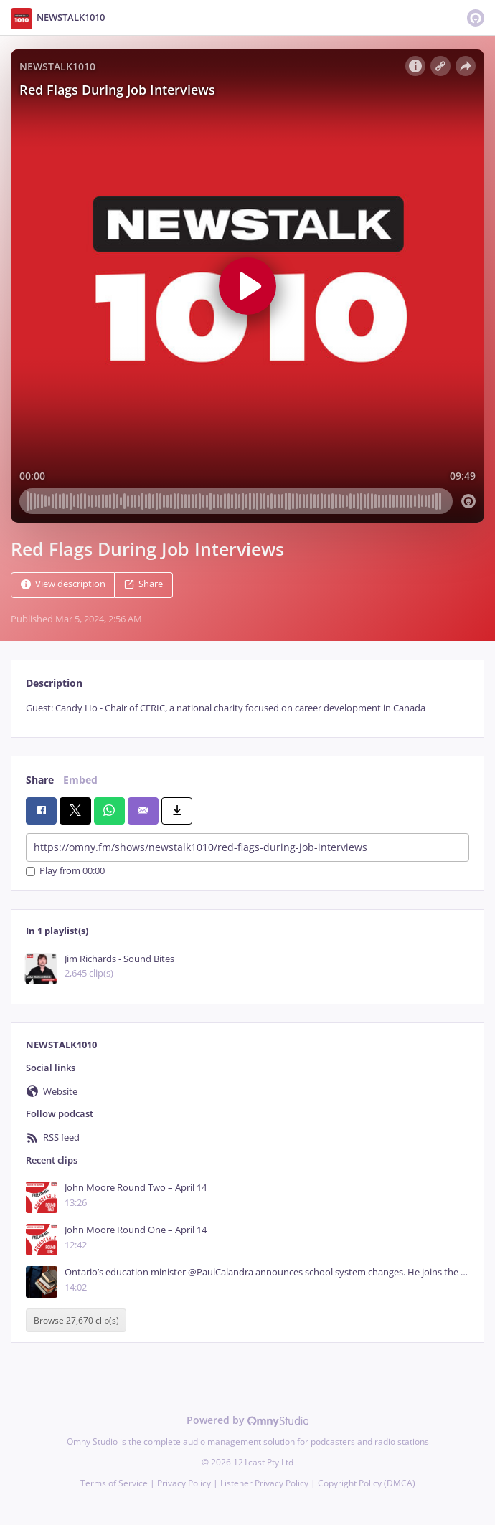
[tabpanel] (247, 708)
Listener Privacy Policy (264, 1483)
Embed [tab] (80, 780)
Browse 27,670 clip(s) (76, 1320)
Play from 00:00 (65, 871)
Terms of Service (114, 1483)
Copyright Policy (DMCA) (366, 1483)
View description (63, 584)
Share (143, 584)
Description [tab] (54, 683)
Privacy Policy (184, 1483)
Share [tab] (40, 780)
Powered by (248, 1420)
